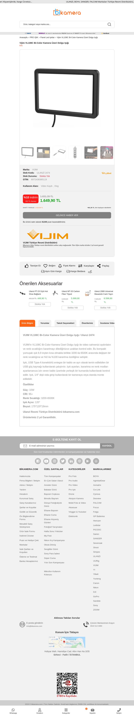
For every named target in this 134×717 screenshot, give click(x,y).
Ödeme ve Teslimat (28, 557)
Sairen (96, 534)
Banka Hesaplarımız (29, 561)
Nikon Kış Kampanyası (54, 540)
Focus (96, 507)
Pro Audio (73, 481)
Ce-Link (96, 490)
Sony (95, 605)
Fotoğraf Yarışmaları (53, 527)
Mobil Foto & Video (77, 503)
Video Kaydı (47, 186)
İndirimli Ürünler (27, 536)
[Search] (67, 24)
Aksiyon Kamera (76, 498)
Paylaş (103, 266)
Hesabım (24, 494)
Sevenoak (97, 543)
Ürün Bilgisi (27, 323)
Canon (96, 583)
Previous (25, 97)
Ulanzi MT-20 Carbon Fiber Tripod (71, 292)
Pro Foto (73, 476)
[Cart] (92, 711)
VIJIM (35, 169)
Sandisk (96, 601)
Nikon (96, 588)
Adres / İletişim (26, 485)
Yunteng (97, 579)
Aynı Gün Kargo (53, 271)
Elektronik (73, 516)
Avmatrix (97, 485)
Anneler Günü (50, 485)
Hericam (97, 521)
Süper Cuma (50, 558)
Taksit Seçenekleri (65, 323)
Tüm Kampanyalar (52, 476)
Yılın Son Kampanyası (54, 563)
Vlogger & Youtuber (77, 512)
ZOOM (96, 610)
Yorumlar (44, 323)
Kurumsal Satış (27, 498)
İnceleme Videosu (109, 323)
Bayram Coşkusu (52, 494)
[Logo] (67, 11)
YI (94, 570)
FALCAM (97, 503)
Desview (97, 498)
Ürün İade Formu (27, 531)
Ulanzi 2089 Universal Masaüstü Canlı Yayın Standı (103, 293)
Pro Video (73, 485)
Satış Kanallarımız (28, 503)
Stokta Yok (40, 304)
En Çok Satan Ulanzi (53, 481)
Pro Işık (72, 490)
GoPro (96, 596)
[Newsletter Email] (60, 446)
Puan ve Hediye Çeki (29, 540)
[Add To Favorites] (49, 266)
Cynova (96, 494)
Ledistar (96, 525)
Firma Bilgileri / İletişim (30, 481)
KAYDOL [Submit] (107, 446)
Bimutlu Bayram (51, 498)
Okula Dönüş (50, 545)
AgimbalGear (99, 481)
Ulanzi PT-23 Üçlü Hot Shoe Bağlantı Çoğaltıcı (38, 293)
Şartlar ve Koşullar (28, 507)
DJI (94, 592)
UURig (96, 561)
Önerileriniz (87, 323)
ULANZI (96, 556)
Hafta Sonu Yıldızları (53, 531)
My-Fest (48, 536)
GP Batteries (99, 516)
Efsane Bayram (51, 511)
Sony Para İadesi (52, 554)
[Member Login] (39, 711)
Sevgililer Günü (51, 549)
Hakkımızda (25, 476)
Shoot (96, 548)
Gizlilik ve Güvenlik (28, 512)
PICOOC (97, 530)
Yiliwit (95, 574)
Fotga (96, 512)
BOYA (96, 476)
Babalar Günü (50, 490)
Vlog (56, 186)
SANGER (97, 539)
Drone (71, 494)
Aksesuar (73, 507)
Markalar (24, 545)
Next (108, 97)
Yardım (23, 490)
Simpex (96, 552)
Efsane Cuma (50, 515)
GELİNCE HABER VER (67, 215)
